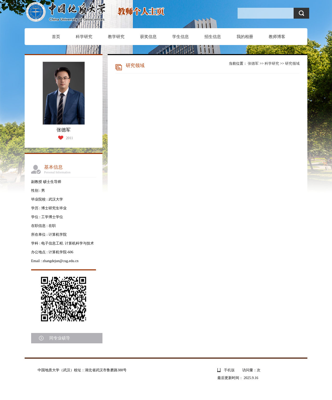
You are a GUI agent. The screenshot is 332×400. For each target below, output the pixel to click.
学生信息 (180, 36)
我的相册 (245, 36)
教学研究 (116, 36)
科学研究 (84, 36)
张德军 (253, 63)
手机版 (229, 370)
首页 (56, 36)
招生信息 (212, 36)
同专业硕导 (59, 338)
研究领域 (292, 63)
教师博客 (277, 36)
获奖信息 (148, 36)
